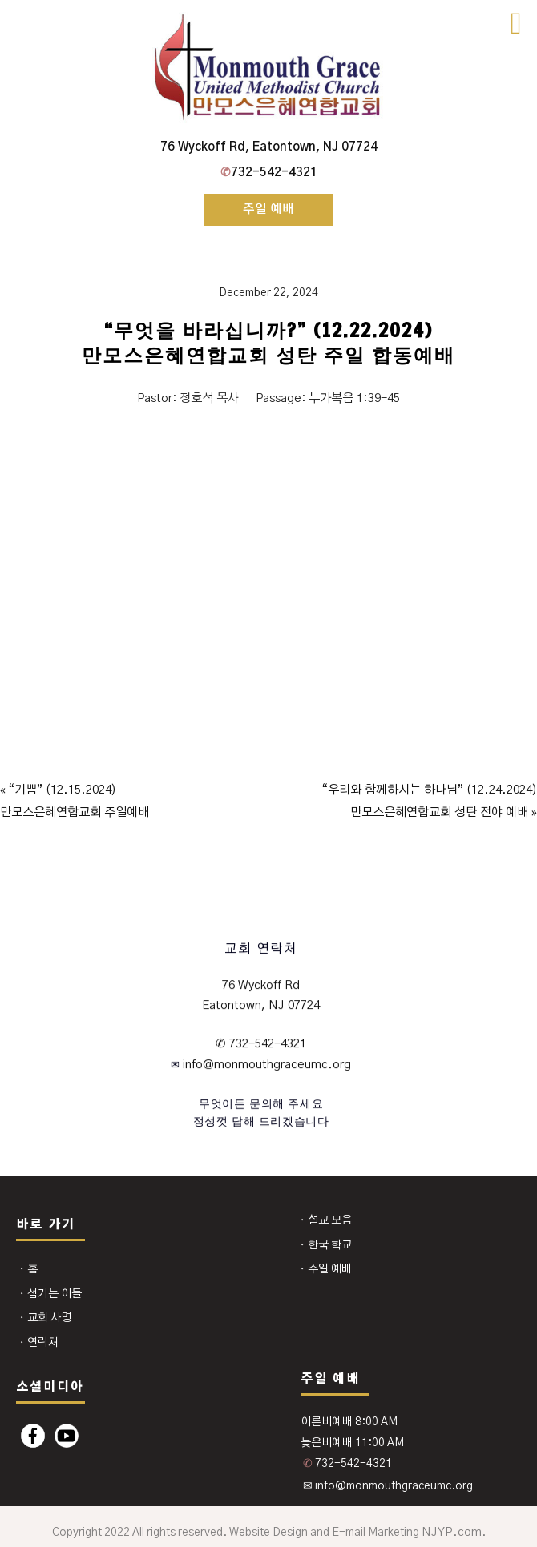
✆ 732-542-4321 (261, 1044)
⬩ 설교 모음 (325, 1220)
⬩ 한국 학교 (325, 1245)
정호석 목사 (209, 398)
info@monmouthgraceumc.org (265, 1065)
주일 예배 (268, 209)
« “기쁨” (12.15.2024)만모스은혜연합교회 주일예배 (74, 801)
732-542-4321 (268, 173)
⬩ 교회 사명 (44, 1318)
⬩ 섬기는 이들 (50, 1294)
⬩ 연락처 (38, 1342)
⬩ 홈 (28, 1269)
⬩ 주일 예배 (325, 1269)
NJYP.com (452, 1532)
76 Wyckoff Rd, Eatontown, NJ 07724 (269, 147)
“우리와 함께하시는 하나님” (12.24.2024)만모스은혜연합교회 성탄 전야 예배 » (429, 801)
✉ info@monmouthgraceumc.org (388, 1486)
